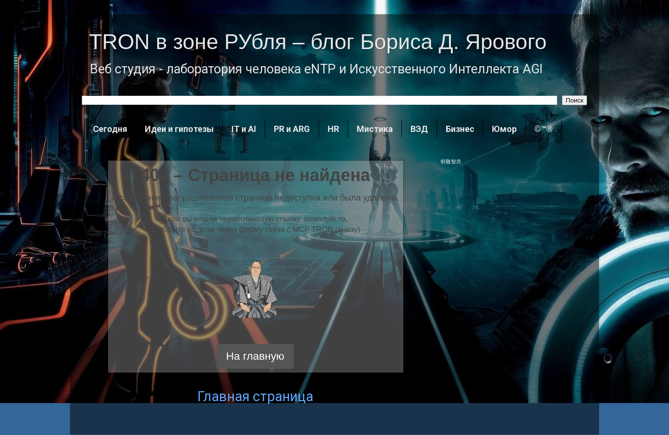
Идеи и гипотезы (179, 129)
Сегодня (110, 129)
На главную (255, 356)
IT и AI (243, 129)
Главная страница (255, 396)
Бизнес (460, 129)
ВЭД (419, 129)
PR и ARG (292, 129)
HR (333, 129)
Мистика (375, 129)
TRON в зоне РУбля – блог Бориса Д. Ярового (318, 42)
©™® (543, 129)
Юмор (504, 129)
